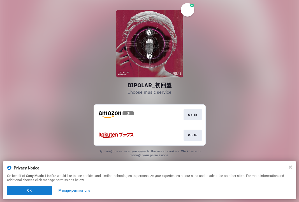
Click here (189, 151)
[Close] (290, 167)
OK (29, 190)
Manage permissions (74, 190)
